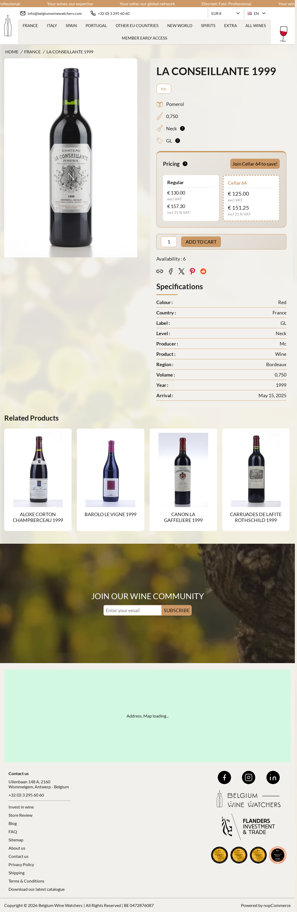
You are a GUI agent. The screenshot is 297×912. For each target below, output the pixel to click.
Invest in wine (21, 806)
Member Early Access (144, 38)
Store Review (20, 815)
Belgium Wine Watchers (60, 905)
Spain (71, 25)
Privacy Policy (21, 864)
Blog (13, 823)
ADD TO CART (201, 242)
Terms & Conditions (26, 880)
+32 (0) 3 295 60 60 (26, 794)
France (30, 25)
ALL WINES (255, 25)
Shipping (16, 872)
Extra (230, 25)
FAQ (13, 831)
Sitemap (16, 839)
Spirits (208, 25)
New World (179, 25)
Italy (52, 25)
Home (11, 51)
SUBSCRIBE (177, 610)
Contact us (18, 856)
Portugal (96, 25)
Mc (164, 88)
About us (17, 847)
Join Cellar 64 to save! (255, 163)
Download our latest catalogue (37, 889)
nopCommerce (277, 905)
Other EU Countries (137, 25)
